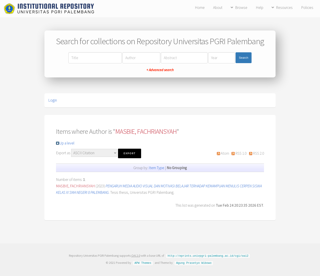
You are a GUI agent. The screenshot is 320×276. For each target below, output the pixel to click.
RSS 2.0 (258, 153)
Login (52, 100)
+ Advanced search (160, 70)
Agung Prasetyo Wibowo (194, 262)
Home (200, 7)
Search (243, 57)
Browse (241, 7)
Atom (225, 153)
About (217, 7)
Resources (284, 7)
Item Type (156, 167)
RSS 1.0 (240, 153)
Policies (307, 7)
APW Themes (142, 262)
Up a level (66, 143)
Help (259, 7)
